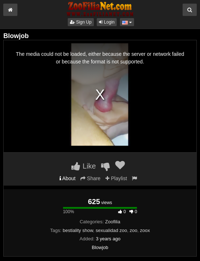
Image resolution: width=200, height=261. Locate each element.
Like (83, 166)
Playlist (116, 178)
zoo (133, 230)
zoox (145, 230)
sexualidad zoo (111, 230)
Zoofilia (112, 221)
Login (106, 22)
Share (90, 178)
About (67, 178)
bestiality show (78, 230)
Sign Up (81, 22)
